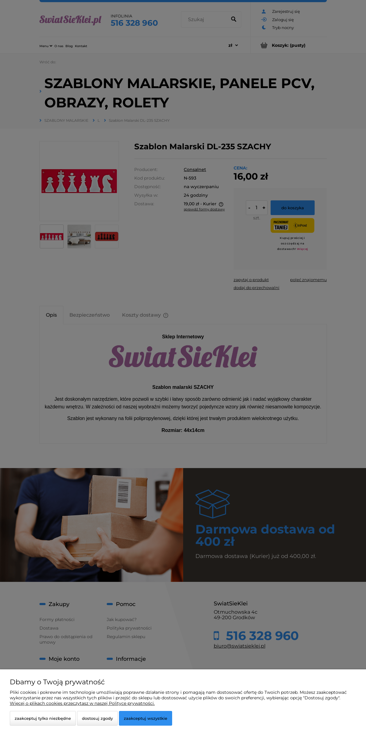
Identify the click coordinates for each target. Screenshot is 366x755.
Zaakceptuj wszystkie (145, 718)
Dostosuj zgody (97, 718)
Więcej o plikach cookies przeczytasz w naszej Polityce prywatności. (82, 703)
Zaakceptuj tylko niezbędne (43, 718)
